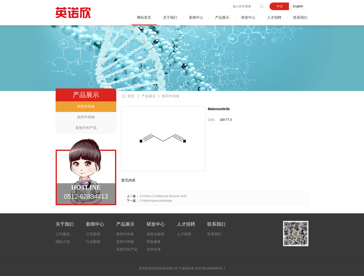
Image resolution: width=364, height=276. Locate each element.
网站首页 (144, 17)
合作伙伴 (154, 249)
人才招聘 (274, 17)
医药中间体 (86, 106)
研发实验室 (155, 234)
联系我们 (300, 17)
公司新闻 (93, 234)
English (298, 6)
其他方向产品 (86, 128)
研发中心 (248, 17)
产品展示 (222, 17)
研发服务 (154, 242)
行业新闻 (93, 242)
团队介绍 (63, 242)
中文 (280, 6)
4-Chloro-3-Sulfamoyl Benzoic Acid (163, 196)
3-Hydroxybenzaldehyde (156, 200)
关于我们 (170, 17)
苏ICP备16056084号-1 (210, 268)
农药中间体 (86, 117)
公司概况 (63, 234)
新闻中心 (196, 17)
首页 (130, 96)
